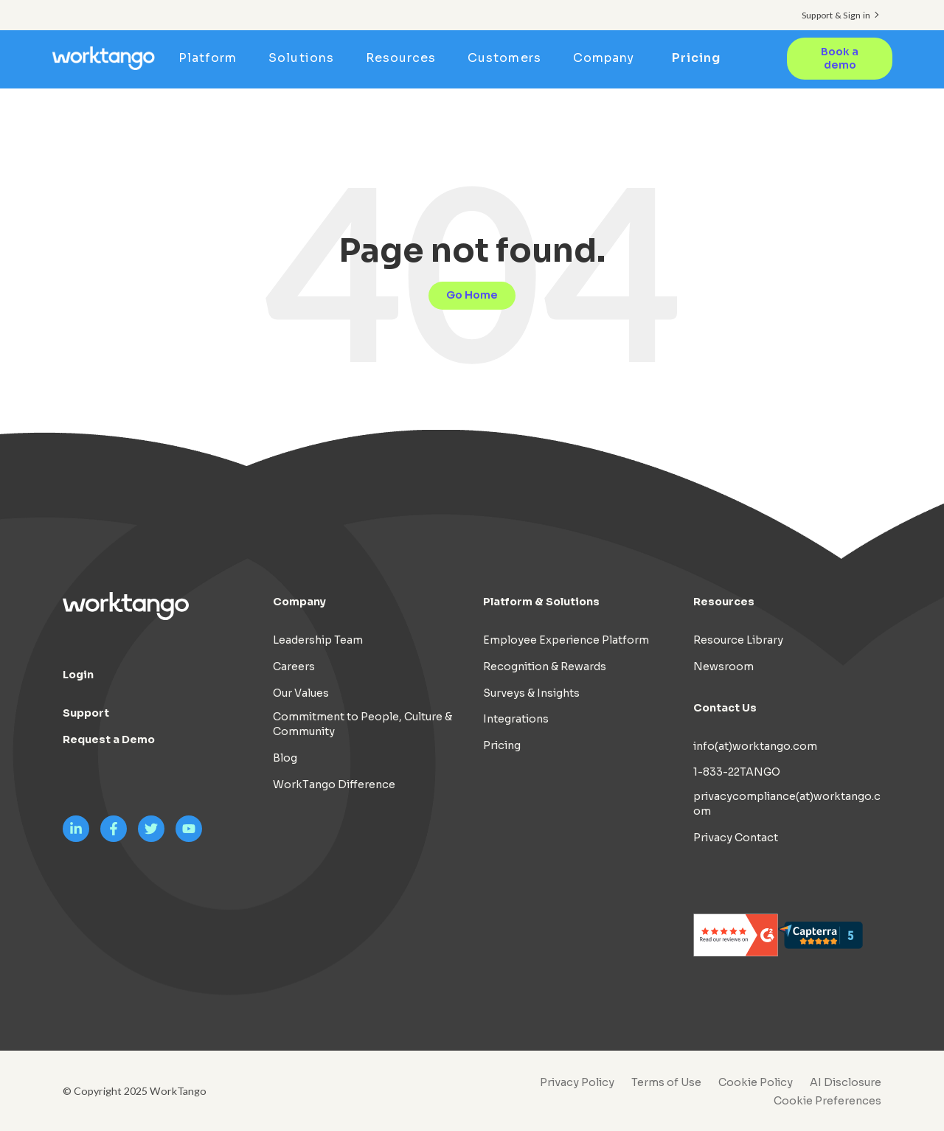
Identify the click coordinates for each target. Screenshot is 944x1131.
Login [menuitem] (78, 674)
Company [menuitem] (608, 58)
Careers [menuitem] (294, 666)
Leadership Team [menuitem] (318, 640)
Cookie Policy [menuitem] (755, 1082)
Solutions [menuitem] (306, 58)
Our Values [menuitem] (301, 692)
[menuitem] (823, 1101)
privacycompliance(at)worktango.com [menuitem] (787, 804)
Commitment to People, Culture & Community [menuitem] (362, 724)
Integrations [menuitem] (516, 718)
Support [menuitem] (86, 713)
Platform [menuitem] (213, 58)
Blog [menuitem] (285, 758)
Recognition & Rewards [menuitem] (544, 666)
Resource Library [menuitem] (738, 640)
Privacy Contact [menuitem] (735, 837)
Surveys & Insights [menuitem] (531, 692)
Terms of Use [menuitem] (666, 1082)
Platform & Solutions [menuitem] (541, 601)
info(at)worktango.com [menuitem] (755, 745)
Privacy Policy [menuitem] (577, 1082)
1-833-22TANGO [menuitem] (736, 772)
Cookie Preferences (827, 1101)
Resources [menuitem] (405, 58)
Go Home (472, 295)
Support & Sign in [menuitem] (836, 15)
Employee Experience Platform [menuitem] (566, 640)
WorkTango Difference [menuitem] (334, 784)
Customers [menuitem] (509, 58)
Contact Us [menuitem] (725, 707)
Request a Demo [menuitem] (109, 739)
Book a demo (839, 58)
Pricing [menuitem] (697, 58)
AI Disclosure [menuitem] (845, 1082)
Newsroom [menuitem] (723, 666)
